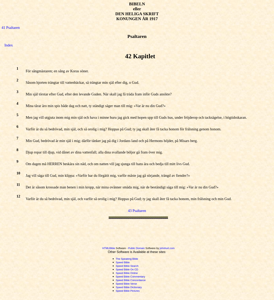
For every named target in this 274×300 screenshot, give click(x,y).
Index (8, 45)
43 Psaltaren (137, 211)
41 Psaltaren (11, 27)
